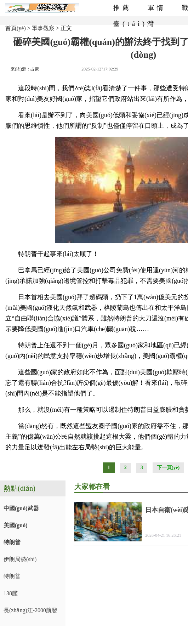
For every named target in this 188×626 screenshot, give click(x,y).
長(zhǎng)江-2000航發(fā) (30, 613)
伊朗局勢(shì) (20, 559)
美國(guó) (16, 525)
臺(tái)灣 (134, 23)
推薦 (122, 7)
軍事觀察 (43, 28)
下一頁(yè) (168, 467)
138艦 (11, 593)
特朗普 (12, 542)
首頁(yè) (15, 28)
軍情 (157, 7)
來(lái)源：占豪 (25, 69)
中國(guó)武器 (21, 508)
